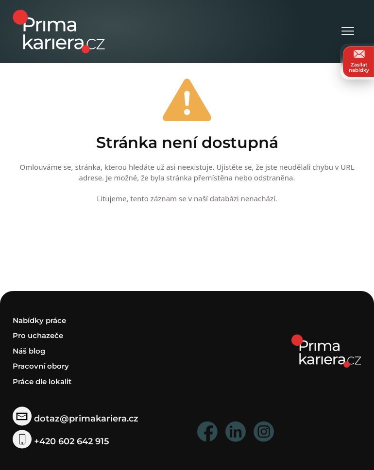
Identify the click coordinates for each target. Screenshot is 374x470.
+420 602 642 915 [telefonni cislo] (61, 441)
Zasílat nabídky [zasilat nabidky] (359, 61)
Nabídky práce (39, 319)
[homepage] (326, 350)
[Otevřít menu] (347, 31)
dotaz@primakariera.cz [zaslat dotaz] (75, 418)
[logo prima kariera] (59, 30)
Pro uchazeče (38, 335)
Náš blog (29, 350)
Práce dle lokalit (42, 381)
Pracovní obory (41, 366)
